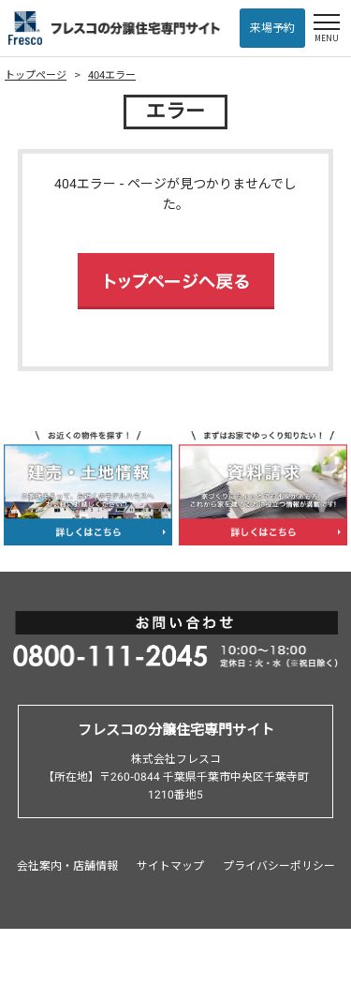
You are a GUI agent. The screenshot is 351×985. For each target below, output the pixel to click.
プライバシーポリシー (279, 866)
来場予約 (272, 28)
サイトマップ (170, 866)
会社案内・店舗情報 (67, 866)
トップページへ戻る (176, 281)
